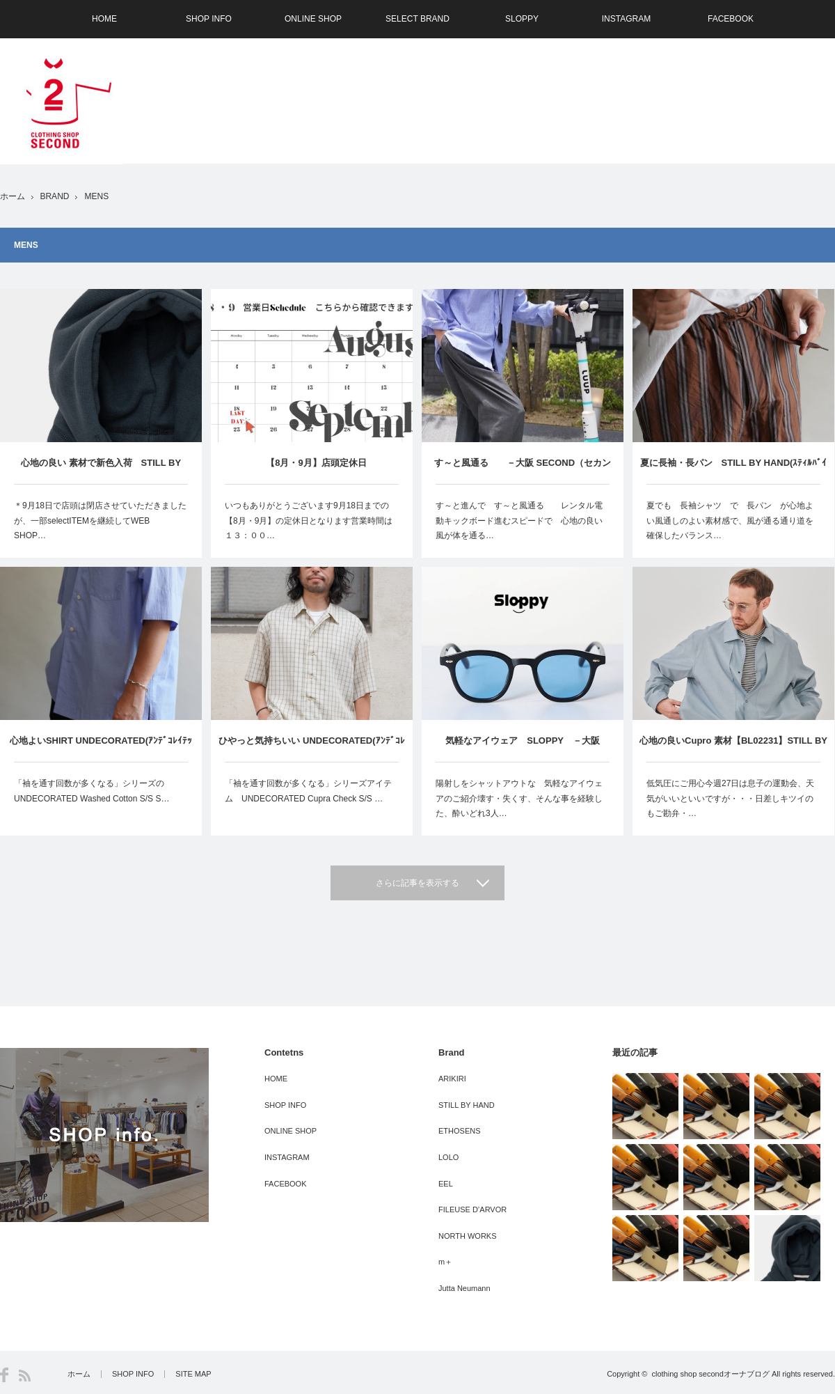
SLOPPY (522, 19)
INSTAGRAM (626, 19)
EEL (445, 1184)
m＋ (445, 1262)
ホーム (78, 1374)
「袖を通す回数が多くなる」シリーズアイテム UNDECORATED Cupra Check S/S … (308, 791)
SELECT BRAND (417, 19)
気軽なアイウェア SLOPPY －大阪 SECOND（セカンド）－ (522, 748)
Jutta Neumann (464, 1288)
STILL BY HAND (466, 1105)
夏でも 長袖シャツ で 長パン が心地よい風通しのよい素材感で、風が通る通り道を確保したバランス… (729, 520)
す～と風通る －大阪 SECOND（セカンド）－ (522, 470)
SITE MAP (193, 1374)
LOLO (448, 1157)
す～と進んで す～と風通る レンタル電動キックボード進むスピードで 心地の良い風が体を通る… (519, 520)
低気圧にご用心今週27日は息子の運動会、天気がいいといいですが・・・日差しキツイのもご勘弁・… (730, 798)
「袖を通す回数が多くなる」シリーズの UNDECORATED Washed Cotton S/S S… (93, 791)
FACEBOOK (731, 19)
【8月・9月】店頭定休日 (311, 462)
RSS (25, 1375)
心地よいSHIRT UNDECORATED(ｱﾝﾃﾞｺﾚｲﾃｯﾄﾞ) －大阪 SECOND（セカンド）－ (101, 748)
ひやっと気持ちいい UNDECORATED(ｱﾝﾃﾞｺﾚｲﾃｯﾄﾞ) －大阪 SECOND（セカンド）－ (311, 748)
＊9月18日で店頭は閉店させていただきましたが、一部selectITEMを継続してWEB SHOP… (100, 520)
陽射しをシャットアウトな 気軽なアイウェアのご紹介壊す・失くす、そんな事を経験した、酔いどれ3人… (519, 798)
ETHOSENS (459, 1131)
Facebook (4, 1375)
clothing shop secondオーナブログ (710, 1374)
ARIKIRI (452, 1078)
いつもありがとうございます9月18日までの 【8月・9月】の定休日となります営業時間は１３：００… (311, 520)
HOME (104, 19)
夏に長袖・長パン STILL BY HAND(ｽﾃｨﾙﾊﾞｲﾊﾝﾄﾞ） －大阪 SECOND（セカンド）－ (733, 470)
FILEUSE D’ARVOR (472, 1209)
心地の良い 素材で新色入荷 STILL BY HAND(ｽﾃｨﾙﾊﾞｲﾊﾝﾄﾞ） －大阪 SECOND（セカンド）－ (100, 470)
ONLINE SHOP (313, 19)
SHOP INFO (209, 19)
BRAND (54, 196)
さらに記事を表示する (417, 883)
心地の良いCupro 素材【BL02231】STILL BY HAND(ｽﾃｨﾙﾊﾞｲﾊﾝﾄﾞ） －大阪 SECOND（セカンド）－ (733, 748)
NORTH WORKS (467, 1236)
